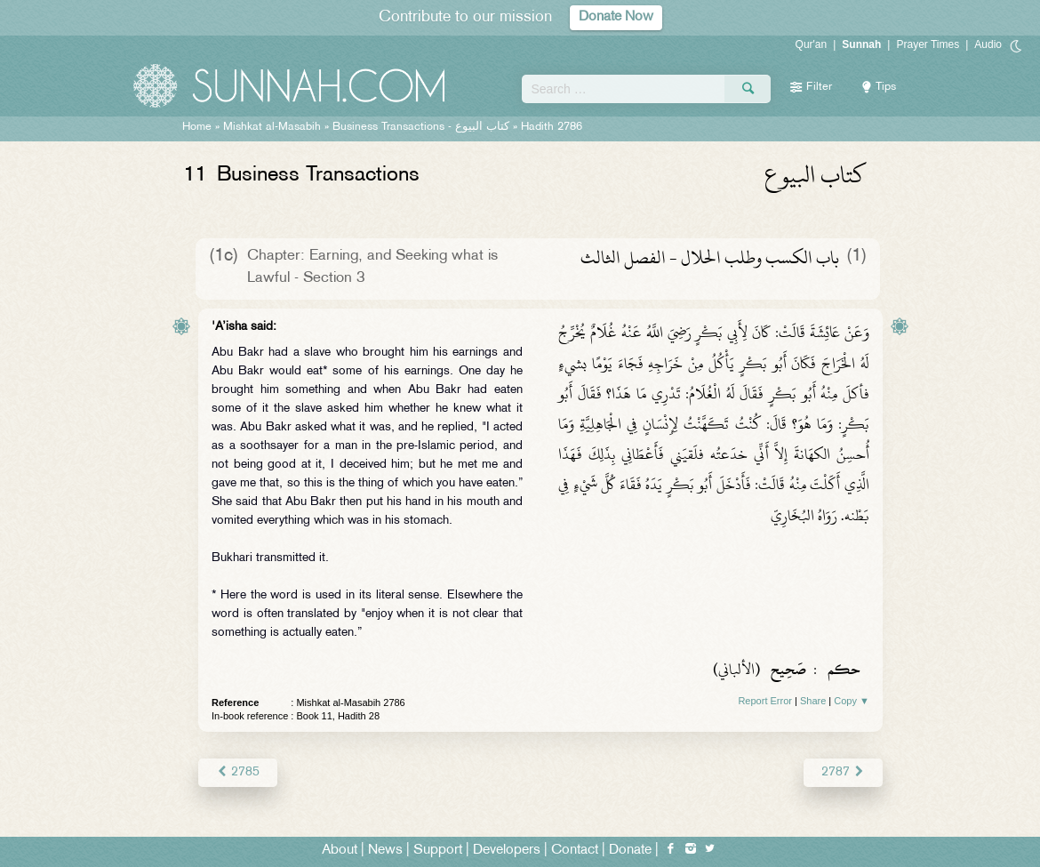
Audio (988, 44)
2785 (238, 772)
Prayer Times (927, 44)
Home (197, 127)
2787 (843, 772)
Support (437, 850)
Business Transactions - (420, 127)
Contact (574, 850)
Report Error (765, 700)
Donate (630, 850)
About (339, 850)
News (385, 850)
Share (813, 700)
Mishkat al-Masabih (272, 127)
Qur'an (812, 44)
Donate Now (616, 17)
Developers (506, 850)
